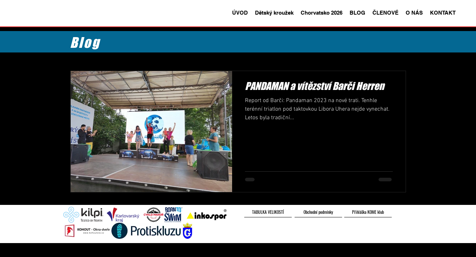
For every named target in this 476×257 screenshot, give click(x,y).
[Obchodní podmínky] (318, 212)
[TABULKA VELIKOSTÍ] (268, 212)
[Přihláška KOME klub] (368, 212)
